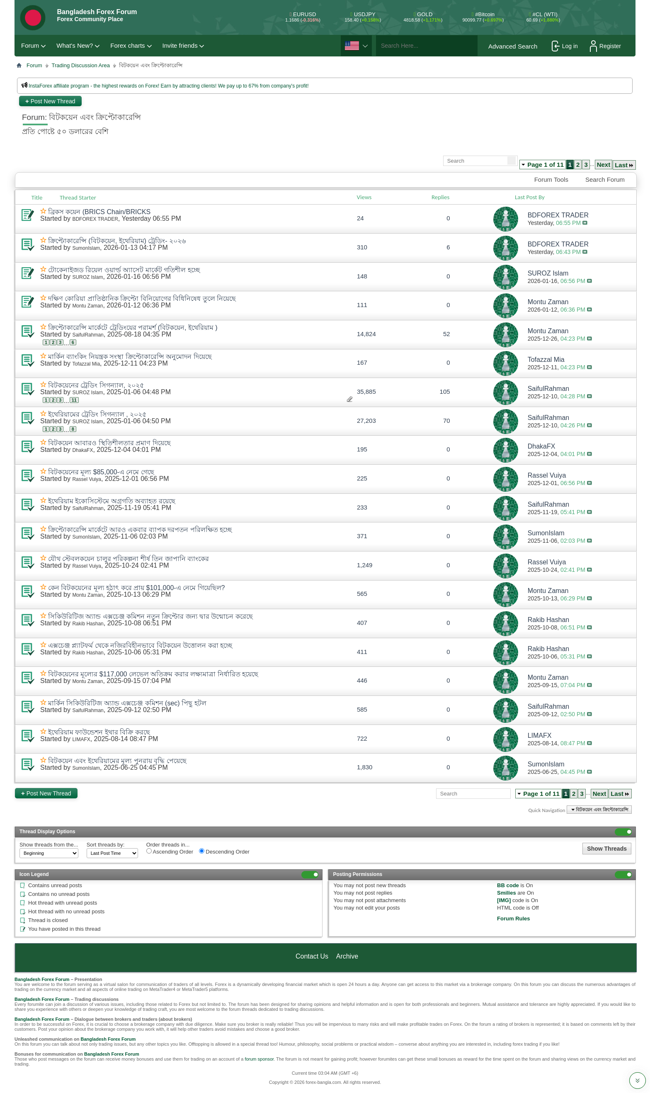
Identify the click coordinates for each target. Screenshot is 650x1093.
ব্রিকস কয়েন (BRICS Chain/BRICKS (99, 211)
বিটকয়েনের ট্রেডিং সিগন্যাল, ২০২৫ (96, 385)
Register (605, 46)
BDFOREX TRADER (95, 219)
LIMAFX (81, 739)
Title (37, 197)
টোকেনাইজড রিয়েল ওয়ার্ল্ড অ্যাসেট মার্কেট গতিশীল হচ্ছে (124, 269)
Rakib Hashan (87, 624)
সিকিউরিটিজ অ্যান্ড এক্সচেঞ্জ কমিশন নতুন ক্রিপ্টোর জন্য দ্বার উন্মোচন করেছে (150, 616)
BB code (508, 885)
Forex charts (127, 45)
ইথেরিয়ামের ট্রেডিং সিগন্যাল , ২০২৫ (97, 414)
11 (74, 400)
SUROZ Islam (87, 277)
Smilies (506, 893)
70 (446, 420)
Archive (347, 956)
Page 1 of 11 (545, 164)
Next (604, 164)
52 (446, 333)
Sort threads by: (106, 845)
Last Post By (533, 197)
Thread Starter (78, 197)
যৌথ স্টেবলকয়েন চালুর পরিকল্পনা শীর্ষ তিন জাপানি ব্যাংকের (128, 558)
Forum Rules (513, 918)
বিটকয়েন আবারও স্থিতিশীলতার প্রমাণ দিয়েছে (109, 442)
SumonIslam (86, 248)
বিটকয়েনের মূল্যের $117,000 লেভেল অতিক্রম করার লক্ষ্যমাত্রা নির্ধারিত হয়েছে (153, 674)
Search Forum (605, 179)
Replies (440, 197)
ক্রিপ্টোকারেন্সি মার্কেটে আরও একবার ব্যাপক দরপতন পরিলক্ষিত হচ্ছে (140, 529)
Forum (30, 45)
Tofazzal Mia (86, 364)
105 (445, 391)
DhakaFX (82, 450)
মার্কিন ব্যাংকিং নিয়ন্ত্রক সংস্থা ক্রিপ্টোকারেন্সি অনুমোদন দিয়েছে (130, 356)
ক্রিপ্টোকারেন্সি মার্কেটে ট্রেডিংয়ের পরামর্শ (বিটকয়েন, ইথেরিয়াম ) (133, 327)
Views (364, 197)
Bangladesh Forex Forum (42, 979)
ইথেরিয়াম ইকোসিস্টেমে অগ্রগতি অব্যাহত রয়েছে (111, 501)
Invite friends (180, 45)
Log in (565, 46)
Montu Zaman (87, 306)
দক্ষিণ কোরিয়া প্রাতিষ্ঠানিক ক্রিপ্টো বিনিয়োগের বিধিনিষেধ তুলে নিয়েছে (142, 298)
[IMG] (504, 900)
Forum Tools (551, 179)
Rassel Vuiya (86, 479)
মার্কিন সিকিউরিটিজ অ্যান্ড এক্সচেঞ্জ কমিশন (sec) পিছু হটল (127, 703)
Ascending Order (169, 851)
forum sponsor (259, 1058)
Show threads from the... (48, 845)
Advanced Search (512, 46)
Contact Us (312, 956)
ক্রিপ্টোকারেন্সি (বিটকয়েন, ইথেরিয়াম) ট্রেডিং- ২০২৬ (117, 240)
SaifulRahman (87, 335)
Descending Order (224, 851)
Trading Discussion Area (81, 65)
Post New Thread (50, 101)
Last (624, 164)
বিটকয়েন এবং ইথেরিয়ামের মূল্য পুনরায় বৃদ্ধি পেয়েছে (117, 760)
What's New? (74, 45)
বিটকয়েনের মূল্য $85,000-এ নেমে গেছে (101, 472)
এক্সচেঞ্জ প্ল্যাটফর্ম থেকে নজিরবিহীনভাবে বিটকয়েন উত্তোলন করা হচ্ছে (140, 645)
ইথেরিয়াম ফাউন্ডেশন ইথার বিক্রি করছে (99, 732)
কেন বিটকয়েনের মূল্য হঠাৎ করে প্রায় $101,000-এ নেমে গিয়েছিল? (136, 587)
